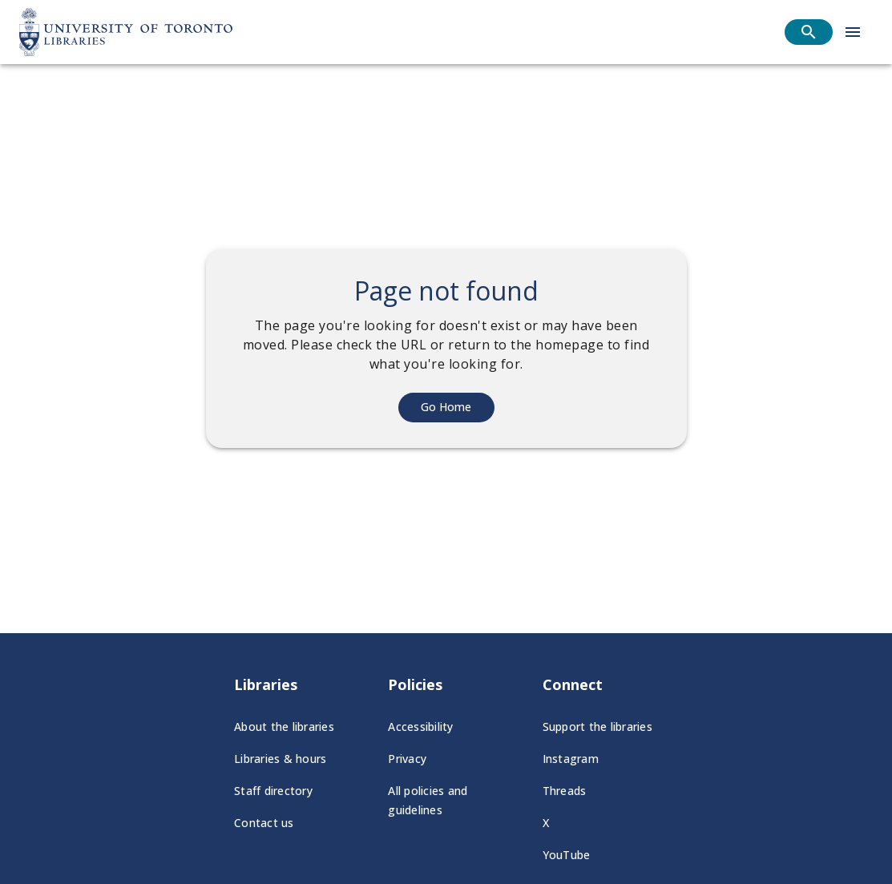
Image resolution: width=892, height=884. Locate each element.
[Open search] (809, 32)
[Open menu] (853, 32)
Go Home (446, 406)
